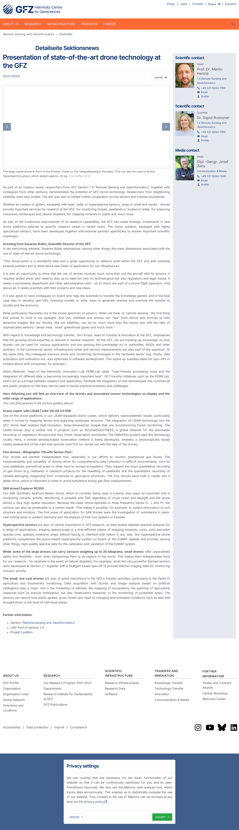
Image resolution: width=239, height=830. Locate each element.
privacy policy (94, 802)
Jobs (183, 4)
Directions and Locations (13, 708)
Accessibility (12, 727)
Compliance (78, 727)
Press (171, 4)
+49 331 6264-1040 (213, 176)
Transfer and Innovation (166, 673)
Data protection (37, 727)
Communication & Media (172, 700)
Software (111, 694)
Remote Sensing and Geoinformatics (28, 34)
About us (11, 24)
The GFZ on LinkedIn (234, 727)
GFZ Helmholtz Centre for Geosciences (32, 9)
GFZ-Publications (55, 704)
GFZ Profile (11, 683)
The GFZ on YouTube (210, 727)
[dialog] (119, 792)
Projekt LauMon (21, 632)
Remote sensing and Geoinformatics (48, 623)
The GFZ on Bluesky (222, 727)
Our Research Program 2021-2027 (68, 683)
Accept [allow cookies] (160, 817)
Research (32, 24)
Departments (52, 688)
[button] (15, 126)
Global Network (14, 700)
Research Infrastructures (122, 683)
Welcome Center (214, 699)
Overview (65, 34)
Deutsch (230, 4)
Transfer (89, 24)
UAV (13, 627)
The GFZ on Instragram (198, 727)
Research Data (115, 688)
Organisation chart (16, 694)
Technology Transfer (169, 688)
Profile (205, 96)
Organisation (12, 688)
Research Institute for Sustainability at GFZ (68, 696)
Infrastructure (61, 24)
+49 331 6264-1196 (213, 132)
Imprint (59, 727)
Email (204, 92)
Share (212, 4)
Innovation (162, 694)
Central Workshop (215, 693)
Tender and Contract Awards (216, 685)
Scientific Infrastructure (119, 673)
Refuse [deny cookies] (75, 817)
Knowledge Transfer (169, 683)
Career (109, 24)
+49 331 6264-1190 (213, 88)
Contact (197, 4)
